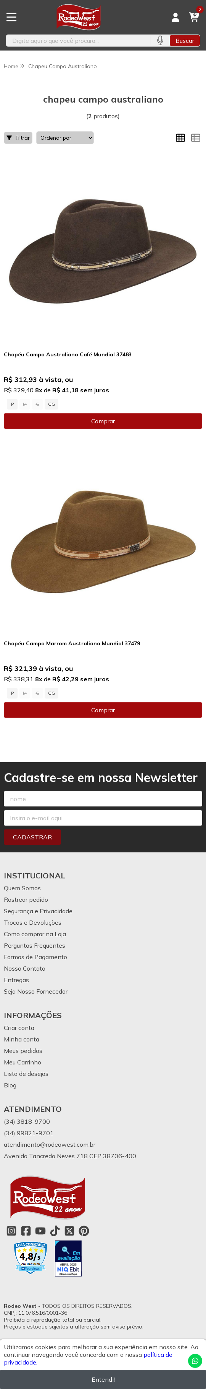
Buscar (184, 40)
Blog (10, 1085)
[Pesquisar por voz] (160, 40)
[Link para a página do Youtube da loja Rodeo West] (40, 1231)
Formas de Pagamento (35, 957)
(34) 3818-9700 (27, 1121)
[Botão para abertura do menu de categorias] (11, 17)
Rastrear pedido (26, 899)
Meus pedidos (23, 1050)
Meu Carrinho (22, 1062)
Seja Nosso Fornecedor (36, 991)
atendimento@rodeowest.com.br (49, 1144)
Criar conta (19, 1028)
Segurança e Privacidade (38, 911)
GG (51, 404)
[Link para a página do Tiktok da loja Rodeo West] (55, 1231)
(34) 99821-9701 (29, 1133)
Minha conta (21, 1039)
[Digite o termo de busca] (78, 40)
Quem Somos (22, 888)
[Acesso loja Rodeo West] (175, 17)
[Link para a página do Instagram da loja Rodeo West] (11, 1231)
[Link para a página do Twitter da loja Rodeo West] (69, 1231)
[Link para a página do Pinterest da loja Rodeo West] (84, 1231)
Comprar (103, 421)
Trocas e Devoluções (32, 922)
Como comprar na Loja (35, 934)
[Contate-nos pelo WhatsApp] (195, 1361)
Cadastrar (32, 837)
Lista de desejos (26, 1073)
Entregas (16, 980)
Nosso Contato (24, 968)
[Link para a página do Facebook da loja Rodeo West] (26, 1231)
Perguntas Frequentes (34, 945)
